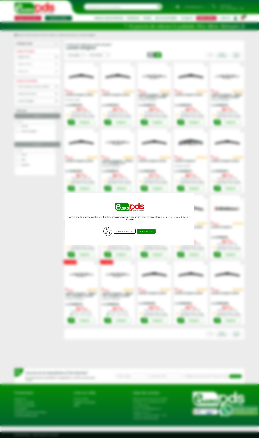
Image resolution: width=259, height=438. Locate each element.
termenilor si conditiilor (174, 217)
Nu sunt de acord (124, 231)
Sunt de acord (149, 231)
